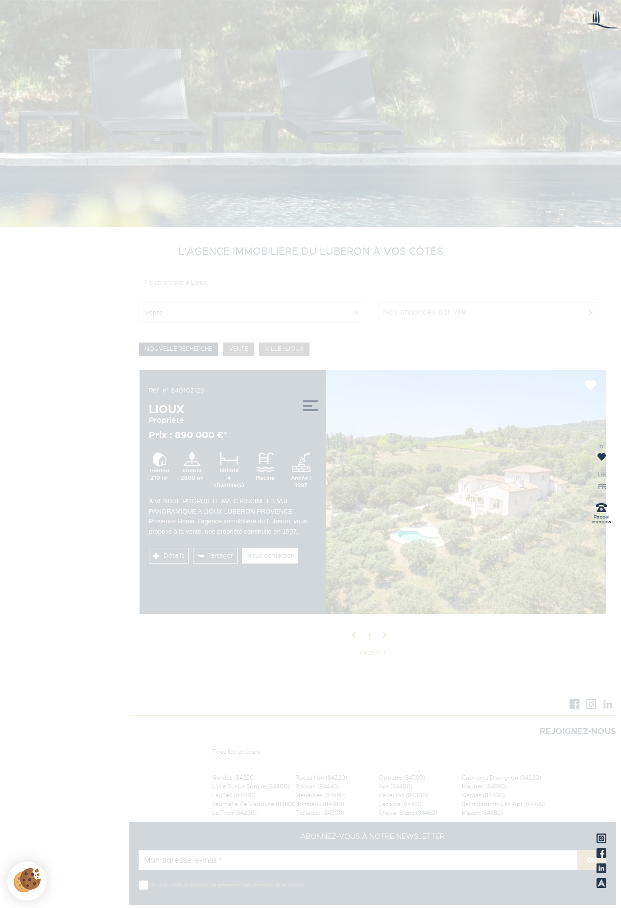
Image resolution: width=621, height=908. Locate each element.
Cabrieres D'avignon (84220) (501, 778)
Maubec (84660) (484, 786)
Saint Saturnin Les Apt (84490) (504, 804)
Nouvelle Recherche (178, 348)
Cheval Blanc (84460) (408, 813)
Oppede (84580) (402, 778)
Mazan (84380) (482, 813)
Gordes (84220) (234, 778)
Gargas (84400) (483, 795)
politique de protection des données (231, 885)
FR (20, 487)
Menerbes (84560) (320, 795)
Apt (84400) (395, 786)
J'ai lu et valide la (169, 885)
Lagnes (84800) (234, 795)
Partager (215, 556)
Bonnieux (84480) (319, 804)
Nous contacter (269, 556)
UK (20, 475)
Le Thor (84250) (234, 813)
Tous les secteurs (236, 752)
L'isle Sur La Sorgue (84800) (250, 786)
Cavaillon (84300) (403, 795)
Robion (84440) (317, 786)
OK (592, 860)
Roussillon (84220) (321, 778)
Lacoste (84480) (401, 804)
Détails (168, 556)
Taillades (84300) (319, 813)
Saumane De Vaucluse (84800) (255, 804)
